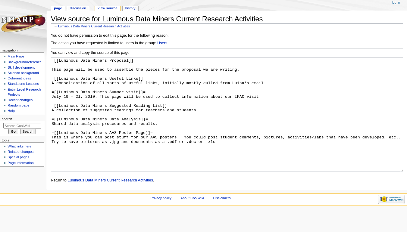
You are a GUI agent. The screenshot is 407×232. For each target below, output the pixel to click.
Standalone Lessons (23, 83)
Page (58, 8)
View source (107, 8)
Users (162, 43)
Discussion (78, 8)
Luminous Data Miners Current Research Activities (94, 26)
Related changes (20, 151)
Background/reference (25, 62)
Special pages (18, 157)
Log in (396, 2)
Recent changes (20, 100)
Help (11, 111)
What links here (19, 146)
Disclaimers (222, 220)
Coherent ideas (19, 78)
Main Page (16, 56)
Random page (18, 105)
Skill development (21, 67)
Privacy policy (160, 220)
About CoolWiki (192, 220)
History (130, 8)
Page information (21, 163)
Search (7, 119)
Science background (23, 73)
